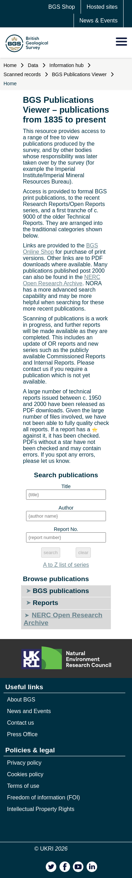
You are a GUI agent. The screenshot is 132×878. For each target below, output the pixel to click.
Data (33, 65)
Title (66, 486)
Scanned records (22, 74)
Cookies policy (25, 774)
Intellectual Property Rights (40, 809)
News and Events (29, 711)
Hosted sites (102, 7)
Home (10, 65)
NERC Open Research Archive (61, 280)
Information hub (66, 65)
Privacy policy (24, 763)
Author (65, 508)
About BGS (21, 700)
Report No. (66, 529)
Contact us (20, 723)
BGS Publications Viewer (79, 74)
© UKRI (51, 849)
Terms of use (23, 786)
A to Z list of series (66, 565)
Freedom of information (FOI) (43, 797)
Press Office (22, 734)
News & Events (99, 21)
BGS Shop (61, 7)
